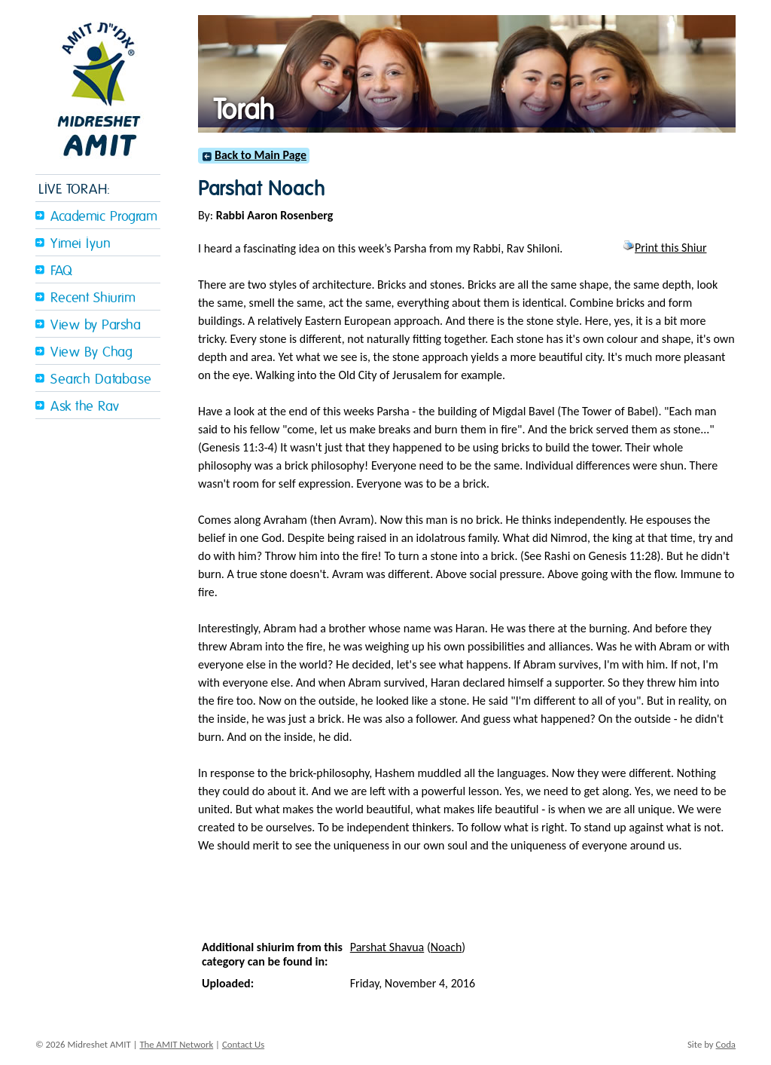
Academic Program (103, 217)
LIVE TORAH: (74, 189)
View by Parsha (95, 325)
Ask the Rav (85, 406)
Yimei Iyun (80, 244)
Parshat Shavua (387, 947)
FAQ (61, 271)
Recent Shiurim (93, 298)
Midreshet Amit (97, 87)
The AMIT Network (176, 1044)
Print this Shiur (664, 247)
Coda (726, 1044)
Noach (446, 947)
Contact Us (243, 1044)
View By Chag (91, 352)
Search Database (101, 379)
